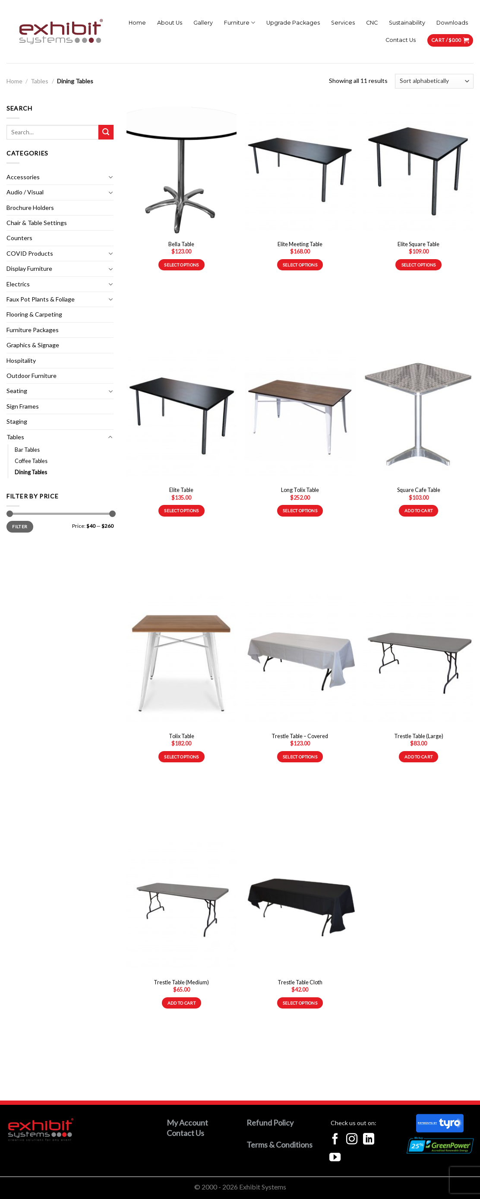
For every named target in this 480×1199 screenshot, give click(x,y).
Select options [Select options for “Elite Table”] (181, 510)
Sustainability (407, 22)
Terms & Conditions (279, 1144)
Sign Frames (22, 406)
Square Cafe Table (418, 490)
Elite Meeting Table (300, 244)
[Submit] (106, 132)
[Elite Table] (181, 416)
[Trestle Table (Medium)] (181, 908)
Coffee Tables (31, 461)
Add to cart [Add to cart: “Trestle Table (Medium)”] (181, 1003)
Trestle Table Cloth (300, 982)
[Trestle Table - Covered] (300, 662)
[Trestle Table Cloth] (300, 908)
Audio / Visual (25, 192)
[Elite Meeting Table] (300, 170)
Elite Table (181, 490)
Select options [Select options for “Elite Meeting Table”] (300, 264)
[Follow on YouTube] (335, 1157)
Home (137, 22)
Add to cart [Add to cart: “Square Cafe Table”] (418, 510)
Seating (16, 390)
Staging (16, 421)
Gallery (203, 22)
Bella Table (181, 244)
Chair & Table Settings (36, 222)
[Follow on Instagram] (351, 1139)
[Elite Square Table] (418, 170)
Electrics (18, 284)
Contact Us (400, 40)
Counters (19, 237)
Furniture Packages (32, 329)
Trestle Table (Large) (418, 736)
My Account (187, 1122)
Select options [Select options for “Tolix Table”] (181, 756)
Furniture (239, 23)
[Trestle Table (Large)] (418, 662)
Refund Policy (270, 1122)
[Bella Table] (181, 170)
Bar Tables (27, 450)
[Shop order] (434, 81)
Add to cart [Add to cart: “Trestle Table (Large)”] (418, 756)
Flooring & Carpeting (34, 314)
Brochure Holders (30, 207)
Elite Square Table (418, 244)
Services (343, 22)
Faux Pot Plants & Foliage (40, 299)
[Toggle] (110, 177)
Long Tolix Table (300, 490)
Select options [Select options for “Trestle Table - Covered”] (300, 756)
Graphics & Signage (32, 345)
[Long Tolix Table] (300, 416)
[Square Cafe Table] (418, 416)
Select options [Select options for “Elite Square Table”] (418, 264)
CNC (372, 22)
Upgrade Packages (293, 22)
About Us (169, 22)
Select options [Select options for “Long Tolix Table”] (300, 510)
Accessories (23, 177)
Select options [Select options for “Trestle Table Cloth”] (300, 1003)
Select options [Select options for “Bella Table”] (181, 264)
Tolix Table (181, 736)
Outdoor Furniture (31, 375)
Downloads (452, 22)
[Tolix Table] (181, 662)
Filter (19, 526)
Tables (39, 81)
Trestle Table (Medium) (181, 982)
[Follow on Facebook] (335, 1139)
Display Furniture (29, 268)
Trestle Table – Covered (300, 736)
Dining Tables (31, 472)
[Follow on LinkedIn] (368, 1139)
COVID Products (29, 253)
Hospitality (21, 360)
